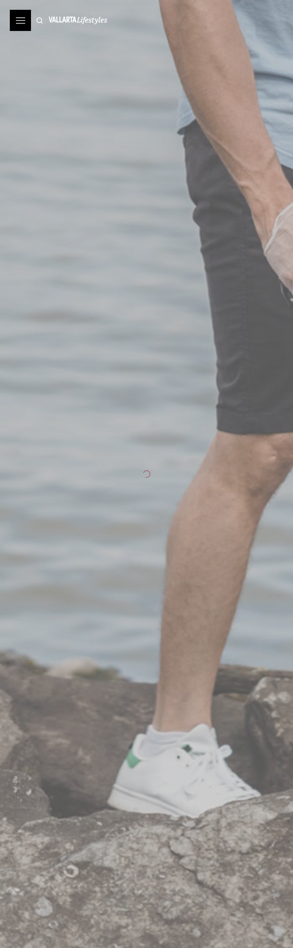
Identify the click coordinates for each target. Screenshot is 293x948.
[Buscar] (39, 20)
